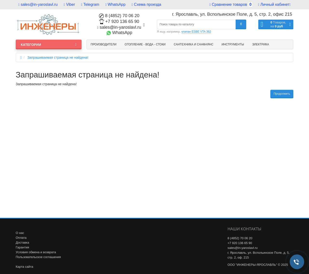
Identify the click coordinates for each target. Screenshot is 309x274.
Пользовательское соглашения (38, 257)
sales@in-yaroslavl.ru (38, 4)
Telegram (90, 4)
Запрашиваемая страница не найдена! (57, 57)
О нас (20, 233)
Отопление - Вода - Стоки (145, 44)
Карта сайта (24, 266)
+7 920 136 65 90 (119, 21)
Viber (69, 4)
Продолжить (282, 93)
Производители (104, 44)
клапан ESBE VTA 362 (196, 31)
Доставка (22, 242)
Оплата (21, 237)
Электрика (260, 44)
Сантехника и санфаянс (193, 44)
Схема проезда (146, 4)
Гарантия (22, 247)
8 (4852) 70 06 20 (119, 15)
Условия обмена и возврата (36, 252)
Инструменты (233, 44)
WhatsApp (115, 4)
